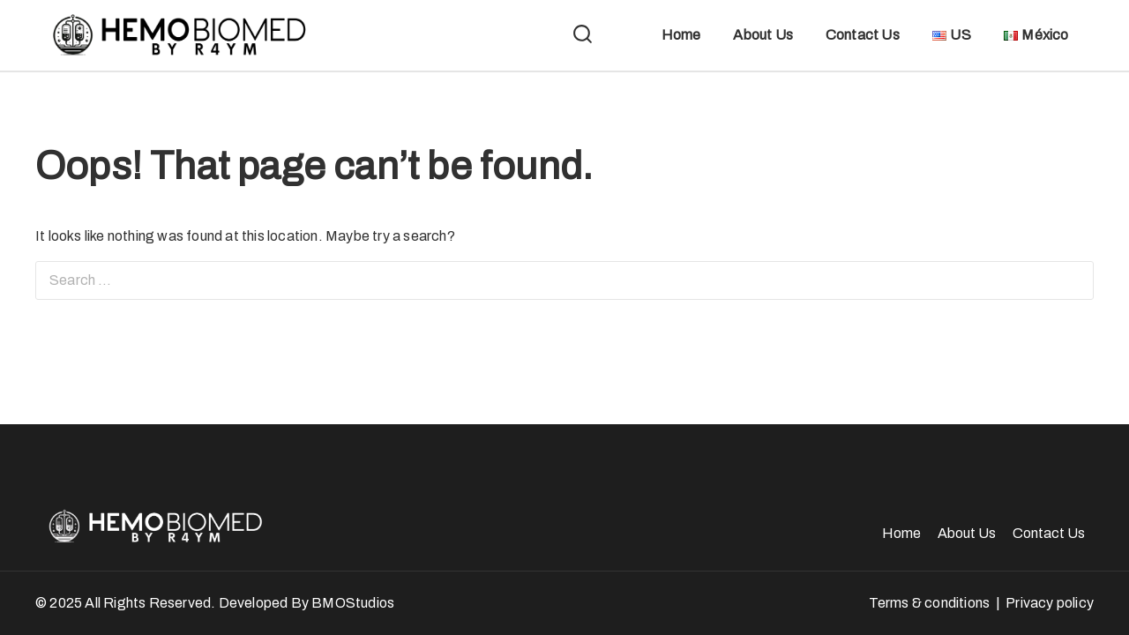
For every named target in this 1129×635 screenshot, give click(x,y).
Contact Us (863, 34)
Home (681, 34)
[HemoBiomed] (176, 35)
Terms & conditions (930, 602)
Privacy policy (1050, 602)
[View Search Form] (582, 36)
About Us (763, 34)
